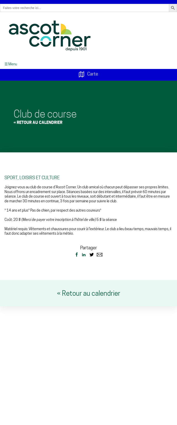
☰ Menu (11, 62)
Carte (88, 73)
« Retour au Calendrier (38, 120)
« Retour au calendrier (88, 292)
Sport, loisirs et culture (32, 176)
